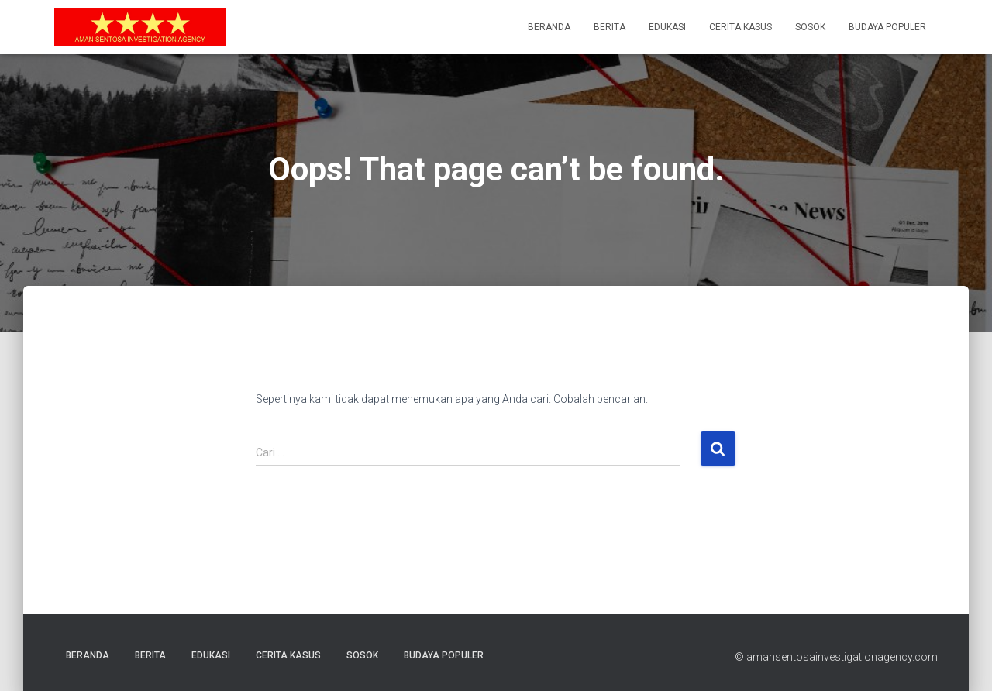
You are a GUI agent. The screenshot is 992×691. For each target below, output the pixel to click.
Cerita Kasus (740, 27)
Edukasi (667, 27)
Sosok (810, 27)
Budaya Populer (887, 27)
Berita (609, 27)
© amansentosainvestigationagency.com (836, 657)
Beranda (549, 27)
